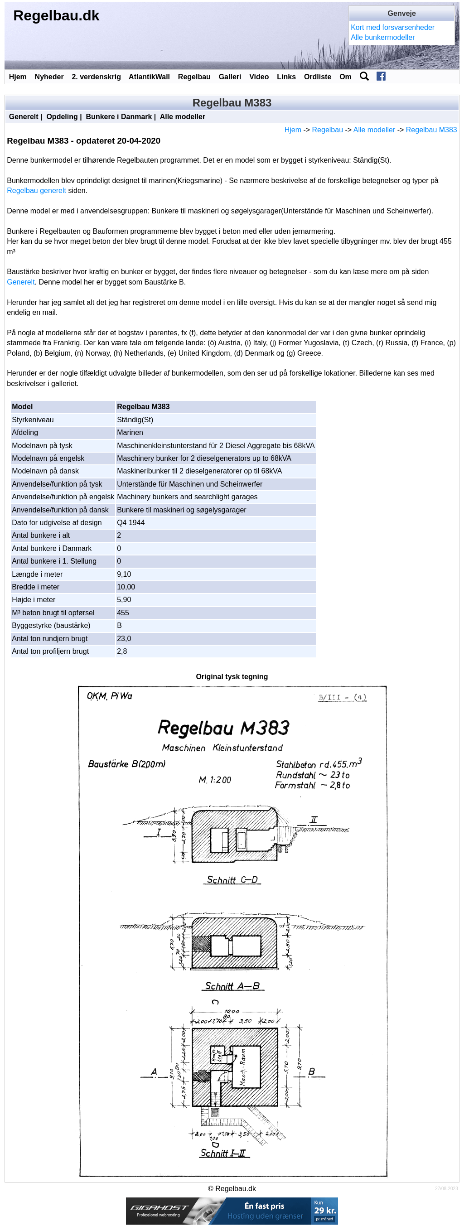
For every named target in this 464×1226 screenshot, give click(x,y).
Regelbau (194, 77)
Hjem (18, 77)
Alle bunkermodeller (383, 37)
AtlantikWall (149, 77)
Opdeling (61, 117)
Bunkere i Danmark (119, 117)
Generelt (24, 117)
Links (286, 77)
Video (259, 77)
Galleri (230, 77)
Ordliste (317, 77)
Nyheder (49, 77)
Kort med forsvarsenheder (393, 27)
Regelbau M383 (431, 130)
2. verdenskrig (96, 77)
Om (345, 77)
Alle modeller (182, 117)
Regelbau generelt (36, 190)
